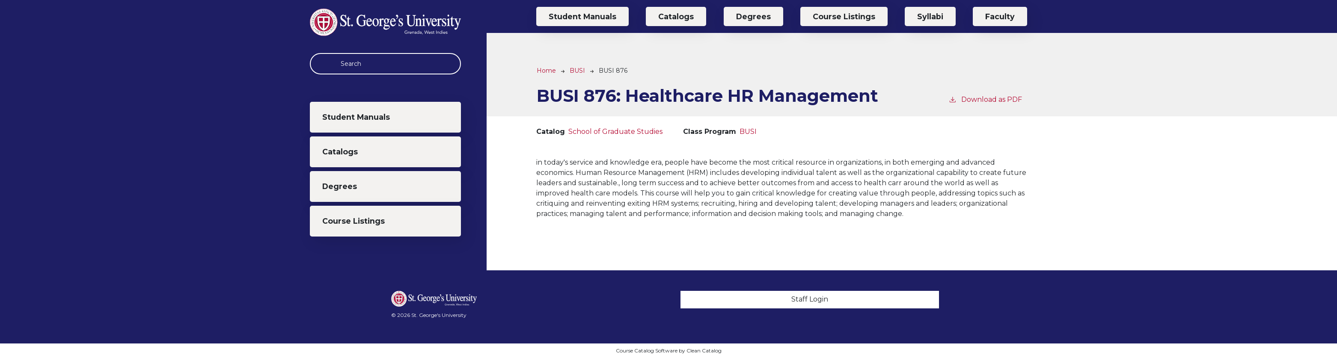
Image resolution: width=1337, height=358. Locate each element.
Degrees (339, 186)
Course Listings (353, 220)
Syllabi (930, 16)
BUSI (577, 70)
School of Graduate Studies (615, 131)
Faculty (1000, 16)
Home (546, 70)
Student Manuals (356, 116)
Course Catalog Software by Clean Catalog (669, 350)
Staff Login (809, 299)
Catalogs (340, 151)
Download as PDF (985, 99)
